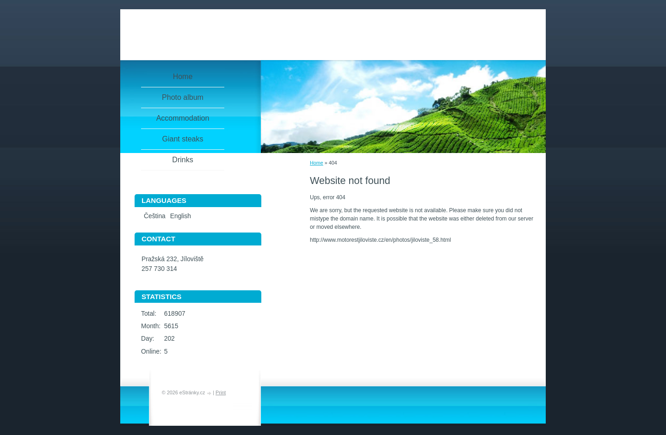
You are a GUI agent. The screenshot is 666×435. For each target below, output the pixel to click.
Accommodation (183, 118)
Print (221, 392)
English (180, 216)
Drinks (182, 160)
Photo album (183, 97)
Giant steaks (183, 139)
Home (316, 162)
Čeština (155, 216)
